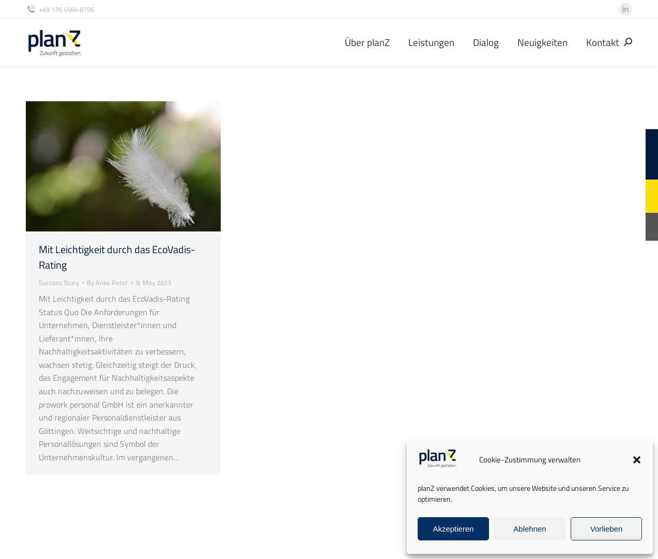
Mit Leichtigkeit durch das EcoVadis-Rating (117, 257)
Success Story (59, 282)
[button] (637, 460)
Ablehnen (529, 528)
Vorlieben (606, 528)
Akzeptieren (453, 528)
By (107, 282)
